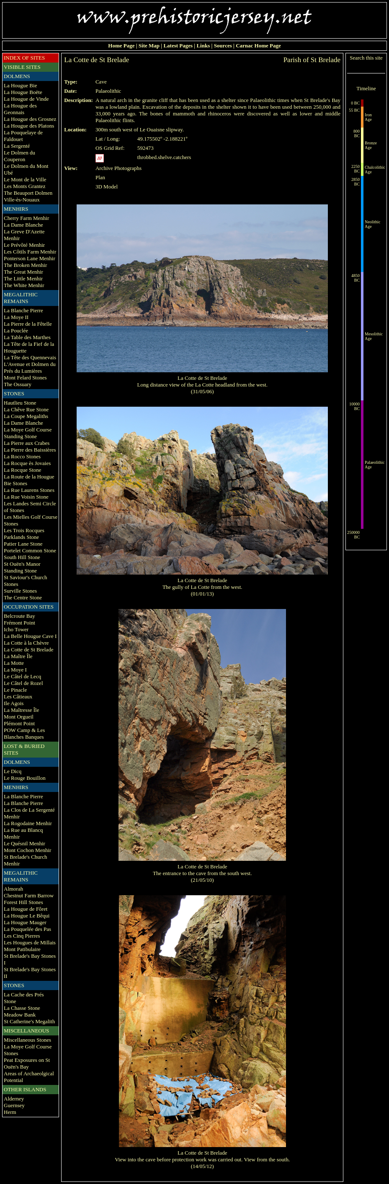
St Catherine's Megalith (29, 1021)
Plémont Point (19, 723)
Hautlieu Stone (20, 403)
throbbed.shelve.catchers (164, 157)
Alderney (14, 1098)
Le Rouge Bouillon (25, 778)
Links (203, 45)
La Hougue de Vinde (26, 99)
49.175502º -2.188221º (162, 139)
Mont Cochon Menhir (27, 850)
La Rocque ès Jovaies (27, 463)
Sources (223, 45)
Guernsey (14, 1105)
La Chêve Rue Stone (26, 409)
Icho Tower (16, 629)
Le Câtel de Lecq (22, 676)
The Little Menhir (23, 278)
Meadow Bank (20, 1014)
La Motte (14, 663)
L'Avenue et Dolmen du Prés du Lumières (30, 367)
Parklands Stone (21, 537)
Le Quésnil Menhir (24, 843)
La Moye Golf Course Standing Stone (28, 432)
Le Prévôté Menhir (24, 245)
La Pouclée (16, 330)
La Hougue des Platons (29, 126)
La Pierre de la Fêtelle (28, 324)
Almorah (13, 889)
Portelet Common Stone (30, 550)
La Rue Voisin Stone (26, 497)
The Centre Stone (23, 597)
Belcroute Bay (19, 616)
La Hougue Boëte (23, 92)
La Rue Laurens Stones (29, 490)
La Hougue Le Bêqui (26, 915)
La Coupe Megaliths (26, 416)
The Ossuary (17, 384)
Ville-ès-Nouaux (22, 199)
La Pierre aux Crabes (26, 443)
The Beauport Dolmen (28, 193)
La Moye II (16, 317)
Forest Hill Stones (23, 902)
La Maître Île (18, 656)
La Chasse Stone (22, 1008)
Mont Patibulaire (22, 949)
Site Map (149, 45)
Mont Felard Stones (25, 377)
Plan (100, 177)
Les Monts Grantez (25, 186)
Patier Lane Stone (23, 544)
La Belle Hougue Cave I (30, 636)
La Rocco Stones (22, 456)
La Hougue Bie (20, 85)
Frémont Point (19, 622)
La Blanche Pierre (23, 310)
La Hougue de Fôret (25, 909)
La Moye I (15, 669)
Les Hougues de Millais (30, 942)
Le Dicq (12, 771)
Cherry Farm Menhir (26, 218)
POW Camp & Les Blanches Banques (24, 733)
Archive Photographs (118, 168)
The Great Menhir (23, 272)
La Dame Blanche (23, 225)
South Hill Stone (22, 557)
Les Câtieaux (18, 696)
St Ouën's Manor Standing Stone (22, 567)
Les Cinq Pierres (22, 936)
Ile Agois (13, 703)
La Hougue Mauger (25, 922)
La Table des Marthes (27, 337)
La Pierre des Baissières (30, 450)
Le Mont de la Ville (25, 179)
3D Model (106, 186)
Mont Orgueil (18, 717)
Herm (10, 1112)
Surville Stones (20, 591)
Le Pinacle (15, 690)
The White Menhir (24, 285)
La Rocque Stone (22, 470)
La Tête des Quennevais (30, 357)
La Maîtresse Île (21, 710)
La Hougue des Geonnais (20, 108)
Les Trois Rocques (24, 530)
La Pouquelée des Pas (27, 929)
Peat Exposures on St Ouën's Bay (27, 1063)
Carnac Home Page (258, 45)
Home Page (121, 45)
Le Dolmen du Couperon (19, 155)
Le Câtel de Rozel (23, 683)
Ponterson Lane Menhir (29, 258)
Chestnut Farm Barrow (29, 895)
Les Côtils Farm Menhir (30, 251)
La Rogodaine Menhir (28, 823)
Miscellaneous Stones (27, 1040)
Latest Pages (178, 45)
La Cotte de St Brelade (28, 649)
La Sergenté (17, 146)
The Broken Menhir (25, 265)
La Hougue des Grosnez (30, 119)
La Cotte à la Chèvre (26, 643)
